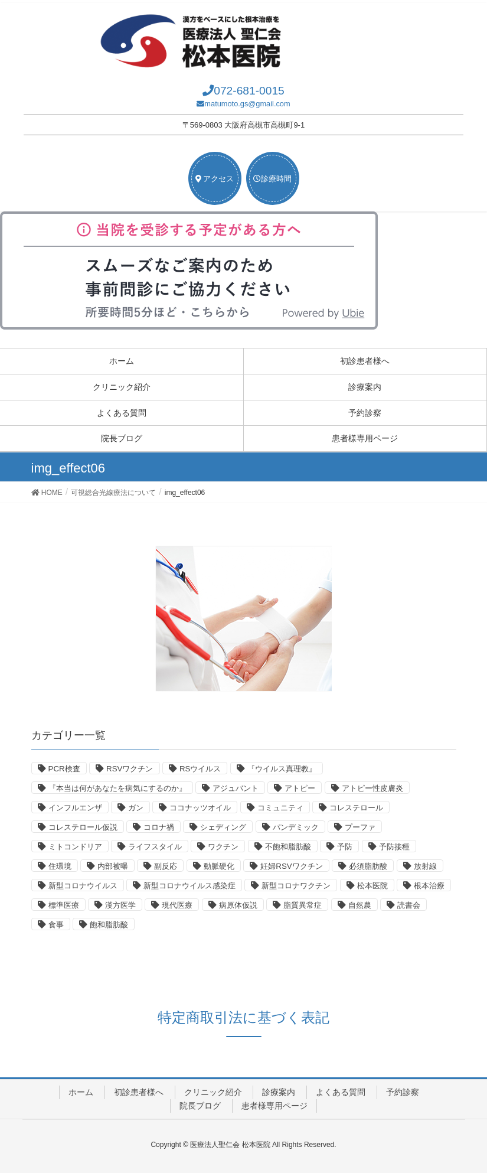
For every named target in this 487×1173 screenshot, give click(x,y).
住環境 (59, 866)
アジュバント (236, 788)
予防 (344, 846)
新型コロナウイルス (82, 885)
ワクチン (223, 846)
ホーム (121, 361)
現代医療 (177, 905)
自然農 (359, 905)
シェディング (223, 827)
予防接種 (394, 846)
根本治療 (429, 885)
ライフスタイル (155, 846)
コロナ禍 (158, 827)
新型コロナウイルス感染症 (189, 885)
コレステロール (356, 807)
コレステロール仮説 (82, 827)
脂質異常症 (302, 905)
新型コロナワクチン (296, 885)
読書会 (408, 905)
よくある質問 (121, 413)
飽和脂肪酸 (109, 924)
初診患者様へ (365, 361)
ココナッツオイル (200, 807)
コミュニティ (280, 807)
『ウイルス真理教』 (281, 768)
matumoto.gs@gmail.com (247, 103)
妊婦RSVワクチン (291, 866)
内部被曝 (112, 866)
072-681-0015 (249, 90)
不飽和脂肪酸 (288, 846)
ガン (135, 807)
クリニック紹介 (122, 387)
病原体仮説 (238, 905)
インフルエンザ (75, 807)
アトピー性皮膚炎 (372, 788)
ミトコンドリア (75, 846)
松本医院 (372, 885)
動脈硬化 (219, 866)
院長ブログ (121, 438)
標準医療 (63, 905)
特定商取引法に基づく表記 (243, 1017)
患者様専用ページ (365, 438)
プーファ (360, 827)
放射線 (425, 866)
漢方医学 (120, 905)
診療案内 (364, 387)
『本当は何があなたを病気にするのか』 (117, 788)
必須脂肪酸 (368, 866)
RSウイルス (200, 768)
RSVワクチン (129, 768)
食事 (56, 924)
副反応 (165, 866)
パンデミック (296, 827)
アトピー (300, 788)
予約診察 (364, 413)
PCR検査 (64, 768)
